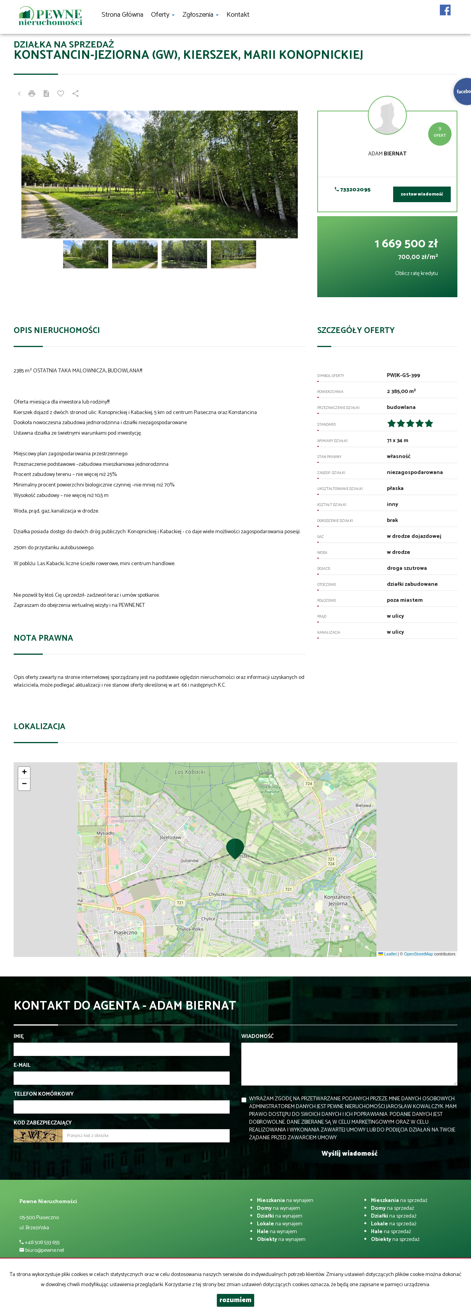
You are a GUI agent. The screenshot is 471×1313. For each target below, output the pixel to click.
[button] (235, 849)
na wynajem (285, 1200)
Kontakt (238, 15)
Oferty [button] (163, 15)
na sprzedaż (399, 1200)
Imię (19, 1037)
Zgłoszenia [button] (201, 15)
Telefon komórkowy (44, 1094)
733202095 (353, 189)
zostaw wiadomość (422, 194)
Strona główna (122, 15)
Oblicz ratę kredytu (416, 273)
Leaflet (387, 954)
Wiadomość (257, 1037)
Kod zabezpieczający (43, 1123)
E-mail (22, 1066)
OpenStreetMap (418, 954)
